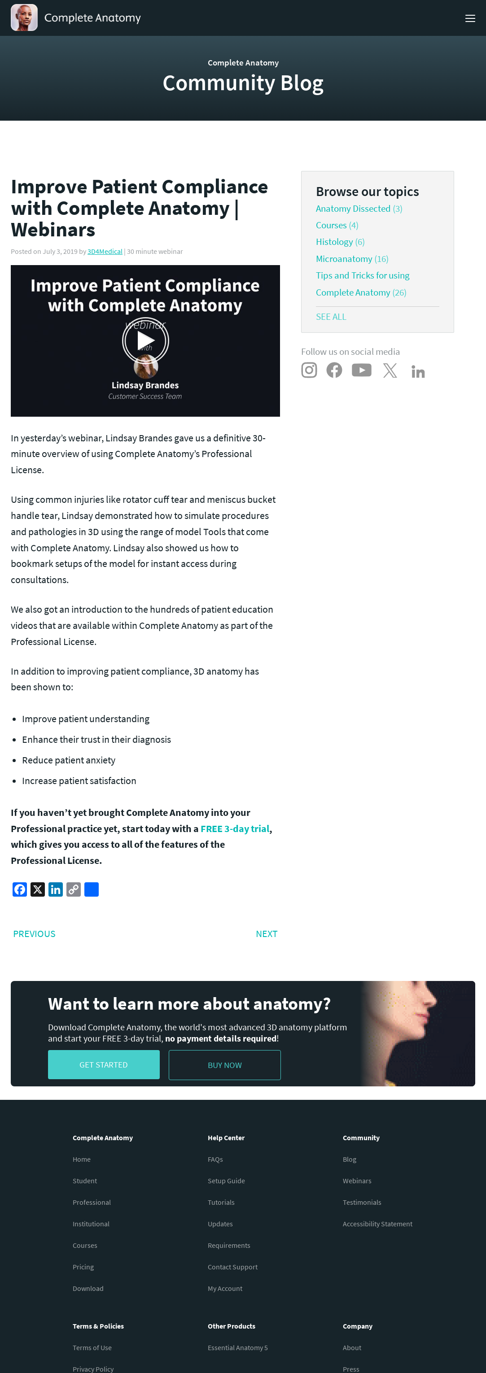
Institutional (91, 1223)
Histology (334, 242)
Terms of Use (92, 1347)
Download (88, 1288)
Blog (349, 1159)
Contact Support (233, 1266)
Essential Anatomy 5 (238, 1347)
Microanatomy (344, 259)
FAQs (215, 1159)
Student (85, 1180)
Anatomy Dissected (353, 208)
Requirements (229, 1245)
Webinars (357, 1180)
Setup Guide (226, 1180)
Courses (331, 225)
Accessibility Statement (377, 1223)
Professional (92, 1202)
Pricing (83, 1266)
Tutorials (221, 1202)
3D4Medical (105, 251)
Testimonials (362, 1202)
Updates (220, 1223)
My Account (225, 1288)
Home (82, 1159)
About (352, 1347)
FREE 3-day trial (235, 828)
